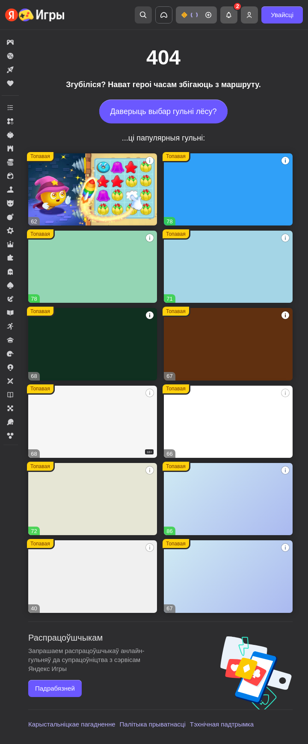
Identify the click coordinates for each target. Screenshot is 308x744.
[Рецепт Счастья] (228, 499)
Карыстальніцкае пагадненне (72, 724)
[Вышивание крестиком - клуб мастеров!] (92, 267)
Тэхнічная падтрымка (222, 724)
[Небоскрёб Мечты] (92, 576)
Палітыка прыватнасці (153, 724)
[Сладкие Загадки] (92, 189)
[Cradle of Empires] (228, 267)
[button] (196, 14)
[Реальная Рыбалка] (92, 344)
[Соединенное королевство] (228, 189)
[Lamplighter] (92, 499)
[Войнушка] (228, 576)
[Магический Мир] (228, 422)
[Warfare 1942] (92, 422)
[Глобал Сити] (228, 344)
